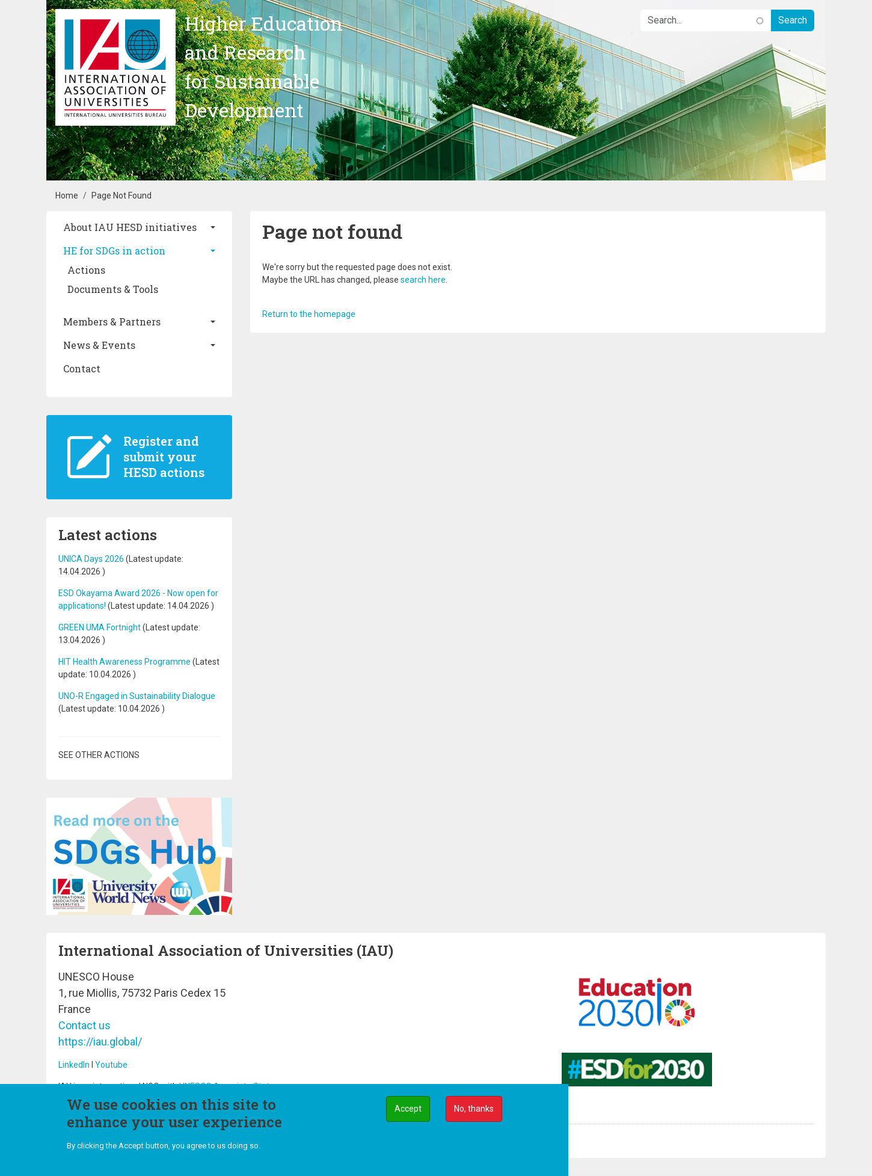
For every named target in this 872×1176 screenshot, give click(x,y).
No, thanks (474, 1108)
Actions (86, 269)
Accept (408, 1108)
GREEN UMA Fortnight (99, 627)
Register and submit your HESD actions (163, 456)
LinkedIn (74, 1065)
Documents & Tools (112, 289)
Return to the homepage (308, 314)
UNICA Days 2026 (92, 559)
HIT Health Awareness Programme (124, 662)
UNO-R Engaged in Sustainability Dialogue (136, 696)
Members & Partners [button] (112, 321)
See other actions (99, 755)
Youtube (111, 1065)
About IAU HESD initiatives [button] (130, 227)
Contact (81, 368)
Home (66, 195)
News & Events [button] (99, 345)
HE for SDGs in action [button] (114, 250)
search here (423, 280)
